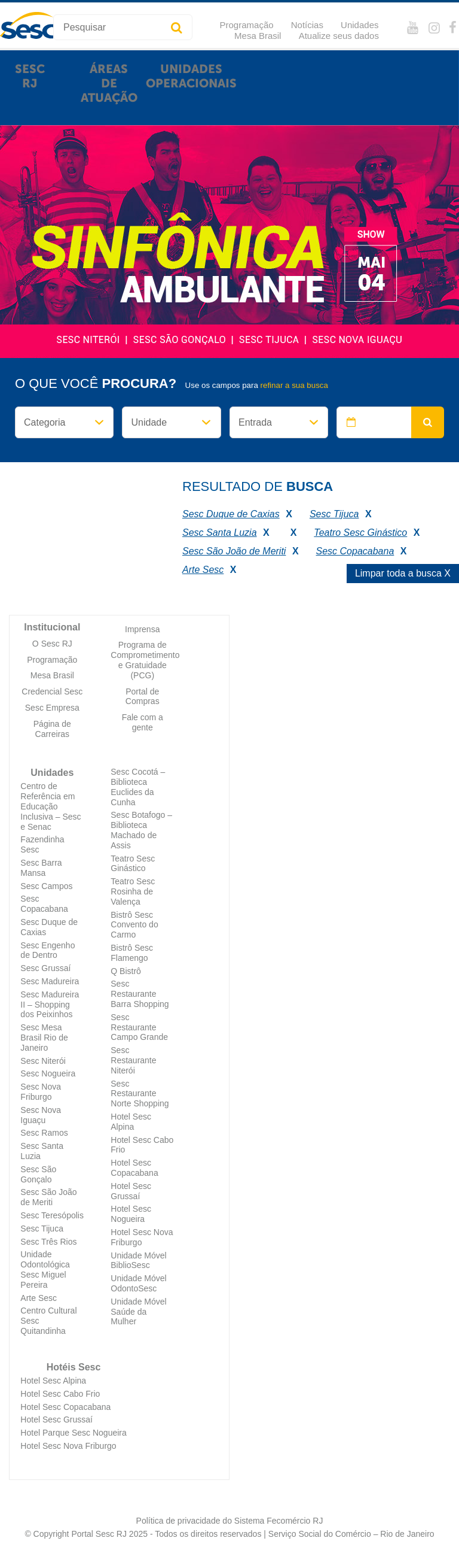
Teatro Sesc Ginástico (133, 863)
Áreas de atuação (109, 83)
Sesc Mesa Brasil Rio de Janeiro (44, 1037)
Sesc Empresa (52, 707)
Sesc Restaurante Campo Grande (139, 1027)
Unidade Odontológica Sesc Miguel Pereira (45, 1269)
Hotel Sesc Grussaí (131, 1191)
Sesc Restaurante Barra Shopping (140, 994)
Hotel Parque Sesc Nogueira (73, 1432)
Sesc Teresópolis (52, 1215)
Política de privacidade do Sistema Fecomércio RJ (229, 1520)
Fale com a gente (142, 722)
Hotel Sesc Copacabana (134, 1168)
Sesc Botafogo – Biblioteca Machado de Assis (141, 830)
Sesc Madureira (49, 981)
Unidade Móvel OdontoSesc (138, 1283)
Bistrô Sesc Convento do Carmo (134, 925)
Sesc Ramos (44, 1133)
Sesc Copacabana (44, 904)
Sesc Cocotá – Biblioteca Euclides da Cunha (138, 786)
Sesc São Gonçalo (38, 1174)
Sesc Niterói (42, 1061)
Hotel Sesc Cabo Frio (60, 1394)
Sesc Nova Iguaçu (40, 1115)
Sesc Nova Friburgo (40, 1092)
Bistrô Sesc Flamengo (132, 953)
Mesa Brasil (257, 36)
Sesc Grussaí (45, 968)
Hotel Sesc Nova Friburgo (68, 1446)
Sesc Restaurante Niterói (133, 1060)
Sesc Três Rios (48, 1241)
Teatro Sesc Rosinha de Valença (133, 891)
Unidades (359, 25)
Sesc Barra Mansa (41, 868)
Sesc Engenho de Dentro (47, 950)
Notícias (307, 25)
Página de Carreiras (52, 729)
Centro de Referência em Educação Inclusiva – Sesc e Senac (50, 806)
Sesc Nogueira (47, 1073)
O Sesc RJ (52, 643)
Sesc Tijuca (41, 1228)
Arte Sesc (38, 1298)
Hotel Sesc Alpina (131, 1122)
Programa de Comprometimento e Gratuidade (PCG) (145, 660)
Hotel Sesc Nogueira (131, 1214)
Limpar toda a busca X (403, 573)
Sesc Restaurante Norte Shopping (140, 1094)
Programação (247, 25)
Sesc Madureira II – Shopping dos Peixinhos (49, 1005)
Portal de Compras (143, 696)
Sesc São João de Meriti (48, 1197)
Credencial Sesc (52, 691)
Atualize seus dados (339, 36)
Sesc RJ (30, 76)
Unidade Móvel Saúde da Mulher (138, 1312)
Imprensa (142, 629)
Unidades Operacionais (191, 76)
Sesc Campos (46, 886)
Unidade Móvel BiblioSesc (138, 1260)
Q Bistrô (126, 971)
